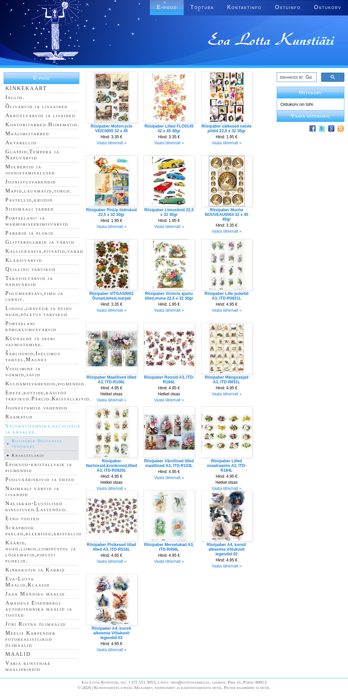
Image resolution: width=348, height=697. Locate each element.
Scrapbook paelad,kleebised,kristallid (43, 530)
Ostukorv (327, 7)
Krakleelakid (28, 455)
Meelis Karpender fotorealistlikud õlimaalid (30, 639)
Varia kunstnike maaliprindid (28, 666)
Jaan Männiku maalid (35, 594)
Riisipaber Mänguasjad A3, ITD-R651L (227, 379)
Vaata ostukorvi (310, 116)
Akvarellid (20, 142)
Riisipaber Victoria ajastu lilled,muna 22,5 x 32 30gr (169, 296)
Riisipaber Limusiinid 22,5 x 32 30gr (169, 212)
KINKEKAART (26, 88)
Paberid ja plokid (29, 233)
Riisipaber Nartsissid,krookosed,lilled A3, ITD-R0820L (111, 466)
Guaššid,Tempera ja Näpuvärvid (32, 154)
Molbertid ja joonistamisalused (30, 169)
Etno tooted (22, 518)
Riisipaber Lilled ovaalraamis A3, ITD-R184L (226, 466)
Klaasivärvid (23, 260)
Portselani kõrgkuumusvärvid (31, 326)
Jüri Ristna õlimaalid (35, 624)
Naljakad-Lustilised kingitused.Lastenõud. (36, 506)
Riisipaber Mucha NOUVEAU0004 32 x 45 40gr (226, 215)
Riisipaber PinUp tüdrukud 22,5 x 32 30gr (111, 212)
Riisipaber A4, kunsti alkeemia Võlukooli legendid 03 (111, 633)
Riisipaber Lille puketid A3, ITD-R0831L (226, 296)
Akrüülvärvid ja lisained (40, 115)
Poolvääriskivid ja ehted (40, 479)
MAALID (18, 654)
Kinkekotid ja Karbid (35, 569)
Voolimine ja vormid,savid (23, 371)
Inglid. (15, 97)
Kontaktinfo (244, 7)
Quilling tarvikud (30, 269)
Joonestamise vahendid (36, 407)
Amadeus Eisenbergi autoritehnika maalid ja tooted (38, 609)
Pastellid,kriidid (29, 200)
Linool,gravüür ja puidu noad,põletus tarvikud (39, 311)
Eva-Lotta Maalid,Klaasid (27, 582)
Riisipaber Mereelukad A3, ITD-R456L (169, 547)
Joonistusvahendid (30, 181)
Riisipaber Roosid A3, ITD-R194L (169, 379)
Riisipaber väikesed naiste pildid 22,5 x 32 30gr (226, 128)
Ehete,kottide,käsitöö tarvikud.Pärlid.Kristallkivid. (48, 395)
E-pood (167, 7)
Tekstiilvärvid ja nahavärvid (29, 281)
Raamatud (19, 416)
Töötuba (202, 7)
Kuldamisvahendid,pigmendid (44, 383)
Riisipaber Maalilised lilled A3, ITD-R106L (111, 379)
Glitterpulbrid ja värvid (40, 242)
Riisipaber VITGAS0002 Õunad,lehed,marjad (111, 296)
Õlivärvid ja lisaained (36, 106)
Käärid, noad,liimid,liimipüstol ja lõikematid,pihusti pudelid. (40, 551)
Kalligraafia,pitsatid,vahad (44, 251)
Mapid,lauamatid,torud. (38, 190)
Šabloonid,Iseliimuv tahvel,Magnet (33, 356)
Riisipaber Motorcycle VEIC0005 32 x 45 (112, 128)
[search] (296, 77)
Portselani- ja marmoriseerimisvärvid (36, 221)
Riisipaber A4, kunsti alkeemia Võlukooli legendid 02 (226, 549)
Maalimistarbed (27, 133)
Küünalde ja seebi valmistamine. (30, 341)
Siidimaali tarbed (29, 209)
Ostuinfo (288, 7)
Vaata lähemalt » (111, 143)
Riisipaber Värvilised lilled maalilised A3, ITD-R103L (169, 463)
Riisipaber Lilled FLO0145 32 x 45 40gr (169, 128)
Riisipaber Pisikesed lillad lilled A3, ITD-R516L (111, 547)
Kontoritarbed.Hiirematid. (42, 124)
